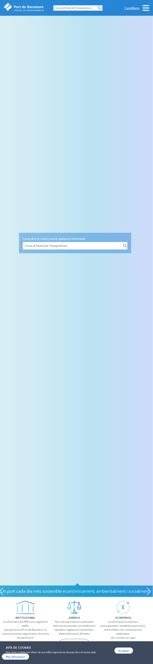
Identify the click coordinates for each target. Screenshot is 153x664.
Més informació (15, 657)
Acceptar (123, 650)
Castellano (132, 8)
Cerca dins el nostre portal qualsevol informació (54, 239)
